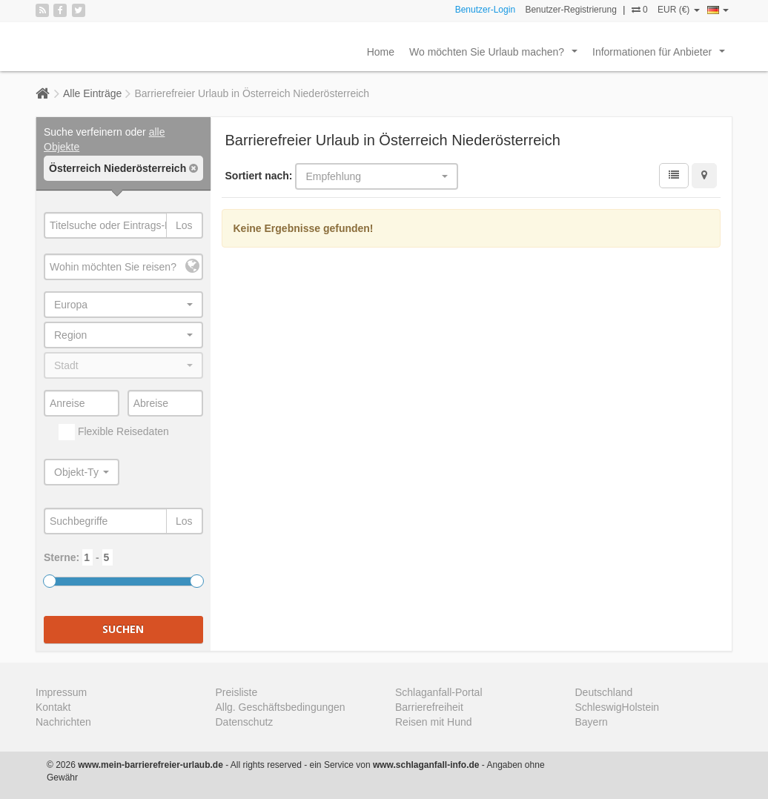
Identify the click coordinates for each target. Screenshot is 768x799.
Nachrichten (63, 722)
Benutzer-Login (485, 9)
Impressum (61, 692)
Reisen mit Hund (433, 722)
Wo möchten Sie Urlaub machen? (496, 55)
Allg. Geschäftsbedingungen (280, 707)
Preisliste (237, 692)
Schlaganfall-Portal (439, 692)
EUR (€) (679, 9)
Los (184, 225)
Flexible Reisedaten (114, 432)
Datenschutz (245, 722)
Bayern (591, 722)
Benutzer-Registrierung (570, 9)
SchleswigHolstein (617, 707)
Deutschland (604, 692)
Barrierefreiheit (429, 707)
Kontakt (53, 707)
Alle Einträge (92, 93)
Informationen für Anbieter (661, 55)
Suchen (123, 629)
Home (380, 52)
